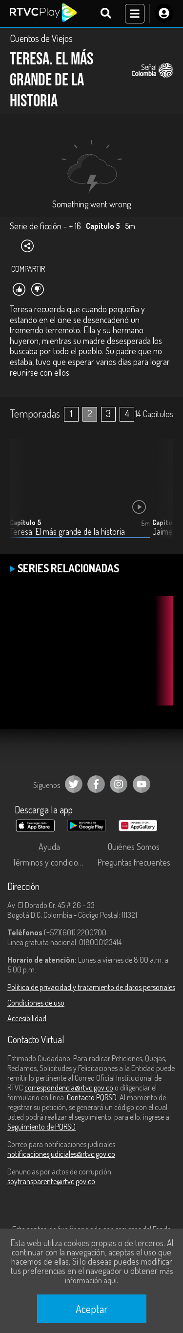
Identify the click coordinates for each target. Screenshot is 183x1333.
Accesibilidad (26, 1018)
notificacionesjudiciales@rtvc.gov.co (61, 1154)
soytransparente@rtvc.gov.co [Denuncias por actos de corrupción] (51, 1181)
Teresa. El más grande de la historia (67, 531)
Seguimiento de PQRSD (41, 1126)
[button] (161, 496)
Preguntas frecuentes (133, 862)
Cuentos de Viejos (41, 38)
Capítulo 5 (25, 522)
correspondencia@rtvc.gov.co (68, 1087)
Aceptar (92, 1308)
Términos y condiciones (51, 862)
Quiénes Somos (134, 846)
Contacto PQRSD (92, 1097)
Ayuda (49, 846)
